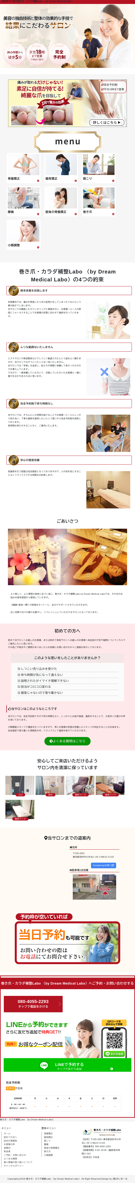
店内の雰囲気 (10, 1141)
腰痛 (46, 1144)
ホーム (7, 1133)
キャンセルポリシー (14, 1166)
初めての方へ (10, 1137)
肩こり (47, 1141)
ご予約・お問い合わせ (15, 1155)
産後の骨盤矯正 (52, 1148)
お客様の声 (9, 1144)
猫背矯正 (48, 1137)
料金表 (7, 1151)
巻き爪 (47, 1151)
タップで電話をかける (33, 1003)
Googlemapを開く (103, 865)
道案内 (7, 1148)
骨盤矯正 (48, 1133)
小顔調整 (48, 1155)
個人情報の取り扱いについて (18, 1162)
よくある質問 (10, 1159)
